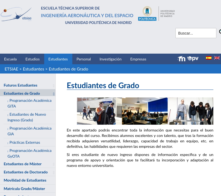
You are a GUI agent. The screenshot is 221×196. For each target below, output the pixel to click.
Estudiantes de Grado (68, 68)
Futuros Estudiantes (20, 85)
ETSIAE (11, 68)
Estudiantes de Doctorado (25, 172)
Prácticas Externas (25, 142)
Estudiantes (58, 59)
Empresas (138, 59)
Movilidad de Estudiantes (25, 180)
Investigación (111, 59)
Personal (83, 59)
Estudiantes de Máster (22, 163)
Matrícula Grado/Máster (24, 188)
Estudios (32, 59)
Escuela (10, 59)
